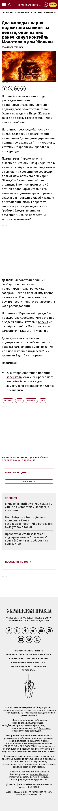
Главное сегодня (15, 472)
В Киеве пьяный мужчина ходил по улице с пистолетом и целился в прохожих (28, 507)
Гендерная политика (37, 658)
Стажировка (39, 666)
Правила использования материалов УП (28, 654)
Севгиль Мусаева (39, 774)
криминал (31, 401)
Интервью (50, 12)
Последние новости (18, 561)
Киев (19, 401)
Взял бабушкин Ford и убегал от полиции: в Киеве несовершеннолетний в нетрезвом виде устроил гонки (29, 522)
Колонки (36, 12)
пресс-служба (26, 129)
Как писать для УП (20, 666)
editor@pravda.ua (38, 779)
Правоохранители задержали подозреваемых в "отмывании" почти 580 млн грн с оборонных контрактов (26, 538)
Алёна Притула (40, 777)
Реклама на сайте (23, 651)
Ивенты (39, 651)
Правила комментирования (18, 460)
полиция (8, 401)
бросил (43, 322)
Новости (7, 12)
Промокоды (28, 670)
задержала (14, 377)
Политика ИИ (16, 658)
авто (43, 401)
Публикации (22, 12)
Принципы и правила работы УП (28, 662)
